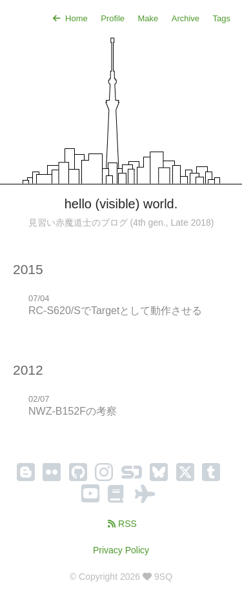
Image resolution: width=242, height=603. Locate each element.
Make (147, 18)
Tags (221, 18)
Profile (113, 18)
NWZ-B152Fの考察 (72, 411)
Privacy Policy (121, 550)
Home (68, 18)
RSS (121, 524)
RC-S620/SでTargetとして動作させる (115, 310)
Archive (185, 18)
